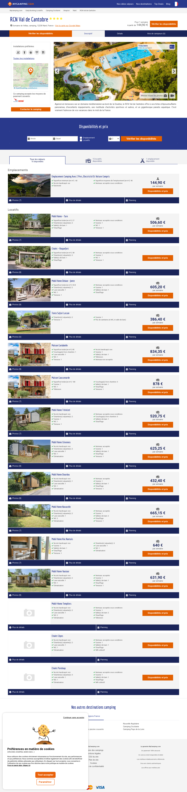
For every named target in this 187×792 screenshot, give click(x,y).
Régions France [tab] (93, 716)
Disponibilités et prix (158, 191)
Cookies (93, 763)
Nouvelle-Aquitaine (131, 724)
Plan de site (93, 760)
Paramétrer (45, 782)
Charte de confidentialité (93, 766)
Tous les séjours (37, 160)
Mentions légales (93, 753)
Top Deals (158, 4)
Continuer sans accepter (73, 717)
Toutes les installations (23, 58)
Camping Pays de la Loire (133, 729)
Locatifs (86, 140)
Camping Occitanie (131, 726)
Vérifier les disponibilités (164, 24)
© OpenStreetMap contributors (25, 88)
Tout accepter (45, 774)
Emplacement (89, 138)
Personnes (113, 134)
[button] (30, 71)
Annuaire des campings (93, 750)
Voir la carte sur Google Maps (67, 26)
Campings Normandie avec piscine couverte (85, 729)
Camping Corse (72, 724)
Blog (168, 4)
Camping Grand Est (74, 726)
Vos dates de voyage (37, 134)
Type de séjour (87, 134)
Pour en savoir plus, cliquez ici (18, 765)
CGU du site (93, 757)
